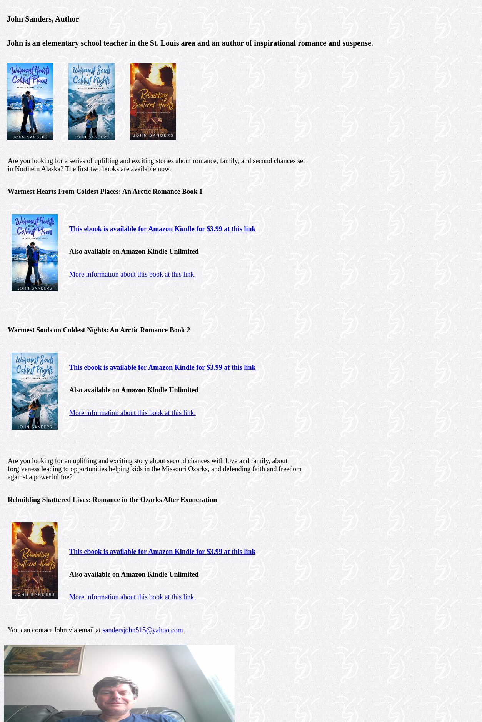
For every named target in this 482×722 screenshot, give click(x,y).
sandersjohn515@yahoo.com (143, 630)
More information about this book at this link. (132, 274)
